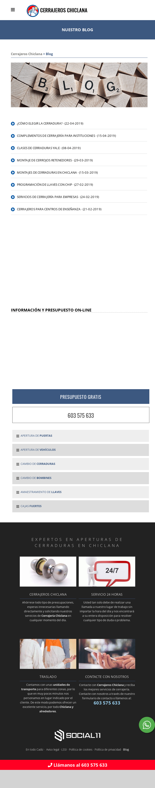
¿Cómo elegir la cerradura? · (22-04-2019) (50, 123)
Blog (126, 749)
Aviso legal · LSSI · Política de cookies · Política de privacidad (83, 749)
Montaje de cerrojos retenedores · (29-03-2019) (55, 160)
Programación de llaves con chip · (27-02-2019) (55, 185)
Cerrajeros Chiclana (26, 54)
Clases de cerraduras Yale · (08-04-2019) (49, 148)
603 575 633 (81, 415)
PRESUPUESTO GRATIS (80, 396)
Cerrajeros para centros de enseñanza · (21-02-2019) (59, 209)
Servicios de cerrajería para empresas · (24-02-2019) (58, 197)
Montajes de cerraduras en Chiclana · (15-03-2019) (57, 172)
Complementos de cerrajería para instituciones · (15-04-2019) (66, 136)
